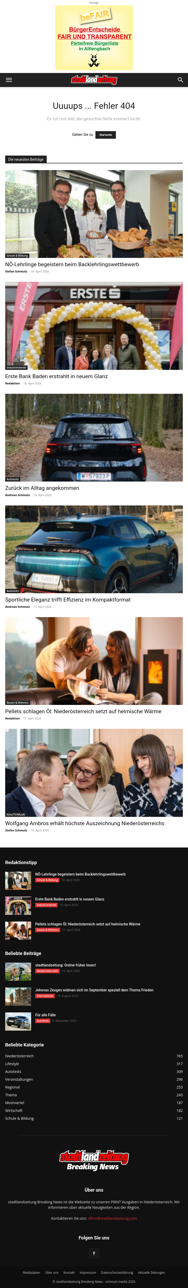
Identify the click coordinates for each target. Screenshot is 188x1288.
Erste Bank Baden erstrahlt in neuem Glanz (56, 376)
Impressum (88, 1272)
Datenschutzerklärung (117, 1272)
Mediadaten (31, 1272)
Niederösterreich (47, 971)
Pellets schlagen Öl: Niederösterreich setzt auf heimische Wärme (83, 711)
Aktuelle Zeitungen (151, 1272)
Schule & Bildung (17, 255)
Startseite (105, 135)
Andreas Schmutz (17, 495)
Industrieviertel (16, 367)
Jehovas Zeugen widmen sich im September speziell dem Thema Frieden (94, 990)
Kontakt (69, 1272)
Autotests (13, 479)
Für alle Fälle (45, 1015)
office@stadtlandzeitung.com (112, 1218)
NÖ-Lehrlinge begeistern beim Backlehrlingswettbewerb (72, 264)
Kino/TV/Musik (16, 814)
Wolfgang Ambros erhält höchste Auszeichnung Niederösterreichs (84, 823)
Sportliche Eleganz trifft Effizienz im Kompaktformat (68, 600)
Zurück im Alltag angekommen (42, 488)
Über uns (51, 1272)
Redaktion (12, 383)
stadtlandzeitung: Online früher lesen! (65, 965)
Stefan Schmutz (16, 271)
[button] (9, 80)
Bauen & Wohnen (18, 702)
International (45, 996)
